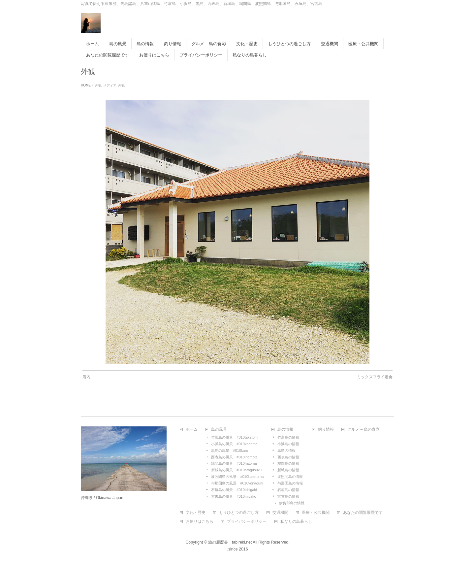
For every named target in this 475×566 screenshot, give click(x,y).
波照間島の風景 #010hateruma (237, 477)
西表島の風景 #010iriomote (234, 457)
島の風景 (219, 429)
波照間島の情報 (290, 477)
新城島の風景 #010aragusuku (236, 470)
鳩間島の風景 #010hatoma (234, 463)
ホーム (192, 429)
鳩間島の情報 (288, 463)
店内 (86, 377)
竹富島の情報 (288, 437)
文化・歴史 (196, 513)
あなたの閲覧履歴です (363, 513)
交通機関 (280, 513)
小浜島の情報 (288, 444)
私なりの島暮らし (296, 521)
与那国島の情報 (290, 483)
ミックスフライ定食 (375, 377)
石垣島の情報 (288, 490)
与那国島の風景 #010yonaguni (237, 483)
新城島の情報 (288, 470)
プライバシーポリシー (247, 521)
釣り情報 (326, 429)
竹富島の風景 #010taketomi (234, 437)
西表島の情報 (288, 457)
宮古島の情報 (288, 496)
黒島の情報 (286, 450)
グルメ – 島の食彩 (363, 429)
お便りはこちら (199, 521)
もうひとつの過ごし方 (239, 513)
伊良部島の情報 (291, 503)
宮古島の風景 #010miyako (233, 496)
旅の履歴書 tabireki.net (230, 542)
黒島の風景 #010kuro (229, 450)
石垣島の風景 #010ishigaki (234, 490)
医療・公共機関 (316, 513)
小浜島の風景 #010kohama (234, 444)
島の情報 (285, 429)
